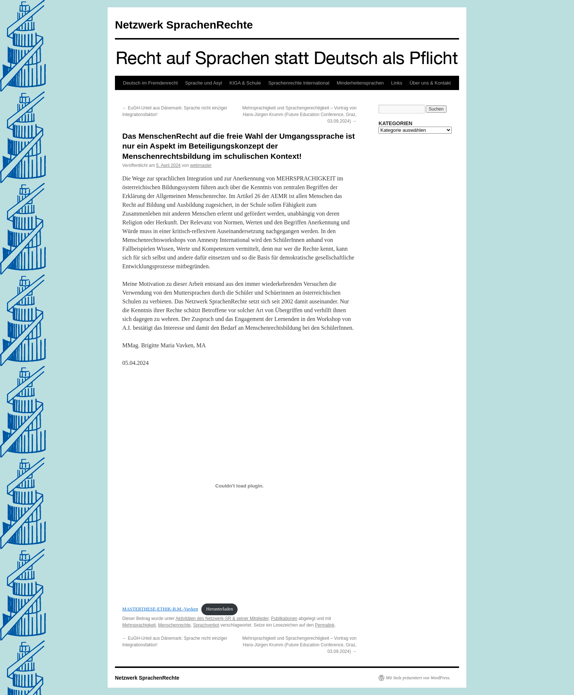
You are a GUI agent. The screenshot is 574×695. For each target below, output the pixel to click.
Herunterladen (219, 609)
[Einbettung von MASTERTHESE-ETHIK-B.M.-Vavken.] (239, 486)
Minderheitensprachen (360, 83)
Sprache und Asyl (203, 83)
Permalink (324, 625)
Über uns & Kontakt (430, 83)
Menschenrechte (174, 625)
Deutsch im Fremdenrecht (150, 83)
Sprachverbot (206, 625)
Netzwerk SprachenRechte (184, 25)
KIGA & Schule (245, 83)
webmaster (201, 165)
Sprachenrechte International (298, 83)
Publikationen (284, 618)
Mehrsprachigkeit (139, 625)
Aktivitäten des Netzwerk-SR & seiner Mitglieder (221, 618)
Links (396, 83)
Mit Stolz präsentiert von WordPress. (418, 677)
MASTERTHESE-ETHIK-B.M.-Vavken (160, 609)
